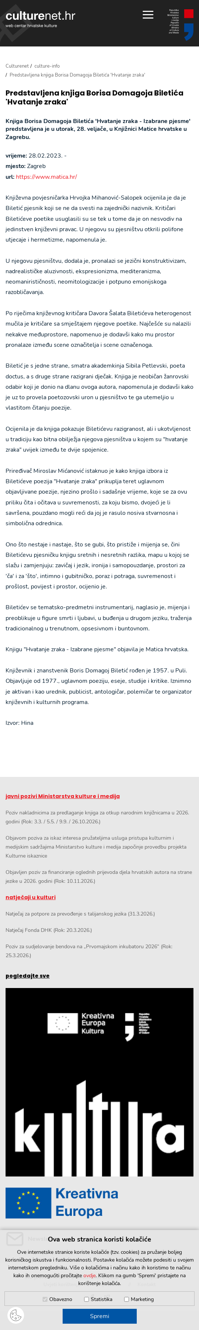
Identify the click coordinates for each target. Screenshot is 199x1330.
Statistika (101, 1299)
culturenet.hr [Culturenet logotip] (40, 19)
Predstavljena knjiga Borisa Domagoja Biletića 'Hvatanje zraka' (94, 97)
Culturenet (17, 66)
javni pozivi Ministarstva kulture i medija (63, 796)
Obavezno (60, 1299)
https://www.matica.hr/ (46, 177)
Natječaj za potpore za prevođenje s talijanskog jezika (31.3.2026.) (80, 913)
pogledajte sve (28, 975)
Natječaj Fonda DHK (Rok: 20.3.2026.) (49, 930)
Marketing (142, 1299)
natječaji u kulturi (31, 897)
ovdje (89, 1275)
